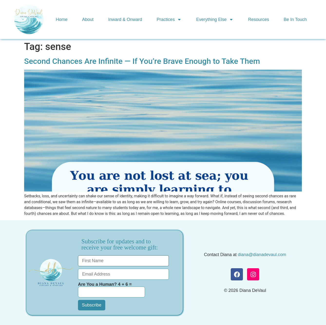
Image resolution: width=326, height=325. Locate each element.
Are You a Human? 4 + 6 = (111, 289)
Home (61, 19)
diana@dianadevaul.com (262, 254)
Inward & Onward (125, 19)
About (88, 19)
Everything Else (214, 19)
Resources (258, 19)
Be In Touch (295, 19)
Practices (169, 19)
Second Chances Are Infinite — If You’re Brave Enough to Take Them (142, 61)
